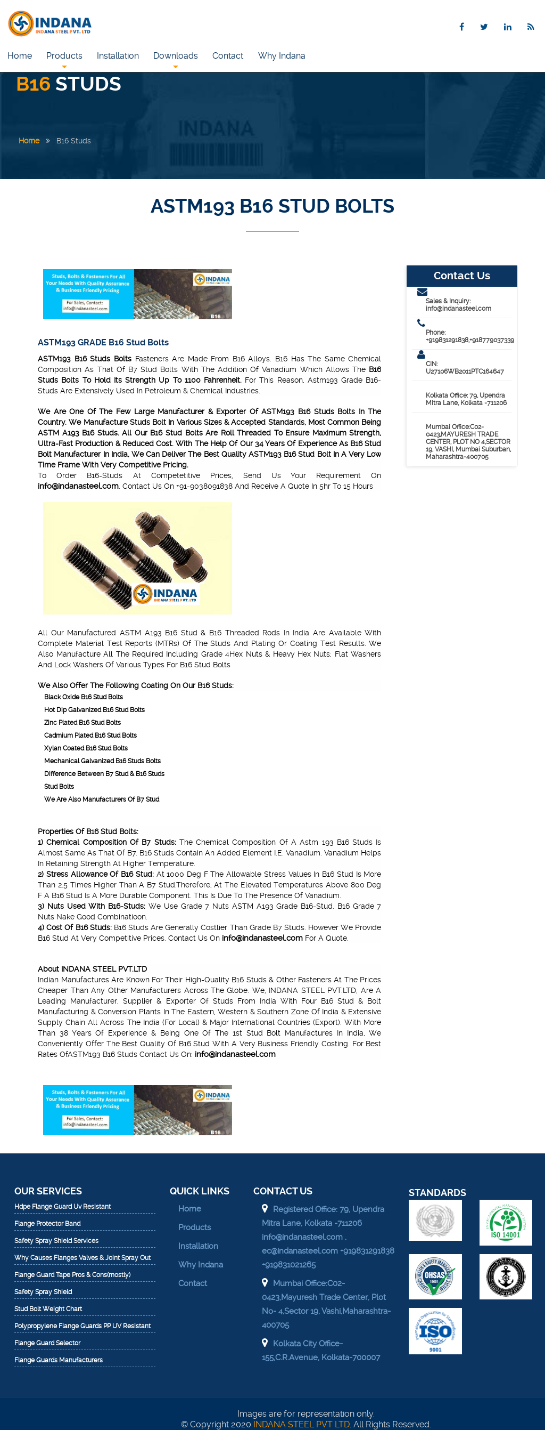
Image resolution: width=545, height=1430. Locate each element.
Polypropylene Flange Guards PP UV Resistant (82, 1326)
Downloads (177, 61)
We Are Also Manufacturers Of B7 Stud (101, 799)
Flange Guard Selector (47, 1343)
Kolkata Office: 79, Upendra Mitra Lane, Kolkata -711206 (466, 399)
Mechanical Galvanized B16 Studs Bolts (102, 761)
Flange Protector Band (47, 1224)
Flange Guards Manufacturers (58, 1360)
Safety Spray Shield (43, 1292)
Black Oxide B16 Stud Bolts (83, 697)
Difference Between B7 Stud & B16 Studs (104, 774)
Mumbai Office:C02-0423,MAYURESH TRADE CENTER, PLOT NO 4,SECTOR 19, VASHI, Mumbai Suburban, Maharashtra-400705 (468, 441)
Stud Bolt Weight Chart (48, 1309)
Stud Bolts (59, 786)
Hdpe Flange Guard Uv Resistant (62, 1206)
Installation (119, 56)
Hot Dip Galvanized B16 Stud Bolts (94, 710)
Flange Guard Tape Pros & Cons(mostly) (72, 1275)
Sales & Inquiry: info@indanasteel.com (458, 304)
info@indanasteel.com (78, 486)
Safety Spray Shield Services (56, 1241)
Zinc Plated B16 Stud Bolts (82, 722)
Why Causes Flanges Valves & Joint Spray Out (82, 1258)
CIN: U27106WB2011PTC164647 (465, 367)
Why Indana (284, 56)
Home (19, 56)
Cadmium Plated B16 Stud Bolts (90, 735)
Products (65, 61)
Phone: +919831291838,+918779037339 (468, 336)
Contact (229, 56)
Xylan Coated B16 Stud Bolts (86, 748)
